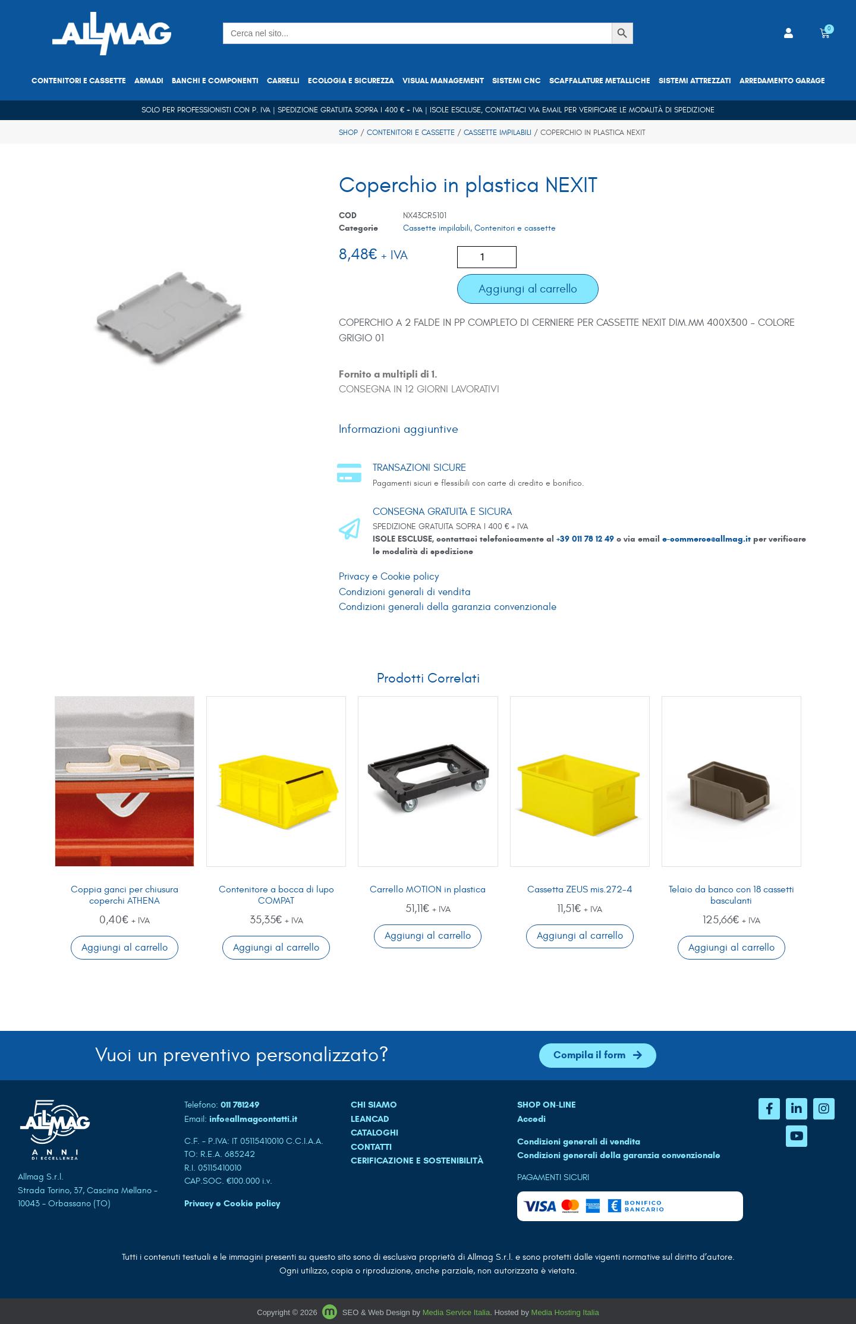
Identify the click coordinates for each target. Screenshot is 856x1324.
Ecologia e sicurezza (351, 81)
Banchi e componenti (215, 81)
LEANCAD (370, 1119)
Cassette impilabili (497, 132)
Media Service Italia (456, 1312)
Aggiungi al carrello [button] (124, 948)
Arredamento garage (782, 81)
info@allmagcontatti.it (253, 1119)
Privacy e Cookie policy (389, 577)
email (552, 110)
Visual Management (443, 81)
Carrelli (283, 81)
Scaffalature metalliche (599, 81)
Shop (348, 132)
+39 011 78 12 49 (586, 539)
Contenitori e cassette (79, 81)
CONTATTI (371, 1146)
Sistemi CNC (516, 81)
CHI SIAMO (374, 1104)
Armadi (148, 81)
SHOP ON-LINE (546, 1104)
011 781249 (240, 1104)
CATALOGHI (374, 1132)
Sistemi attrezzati (695, 81)
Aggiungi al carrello (528, 288)
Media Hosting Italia (565, 1312)
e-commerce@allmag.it (706, 539)
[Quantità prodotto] (487, 257)
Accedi (531, 1119)
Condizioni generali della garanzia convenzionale (447, 607)
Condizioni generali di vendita (405, 592)
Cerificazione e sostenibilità (417, 1160)
